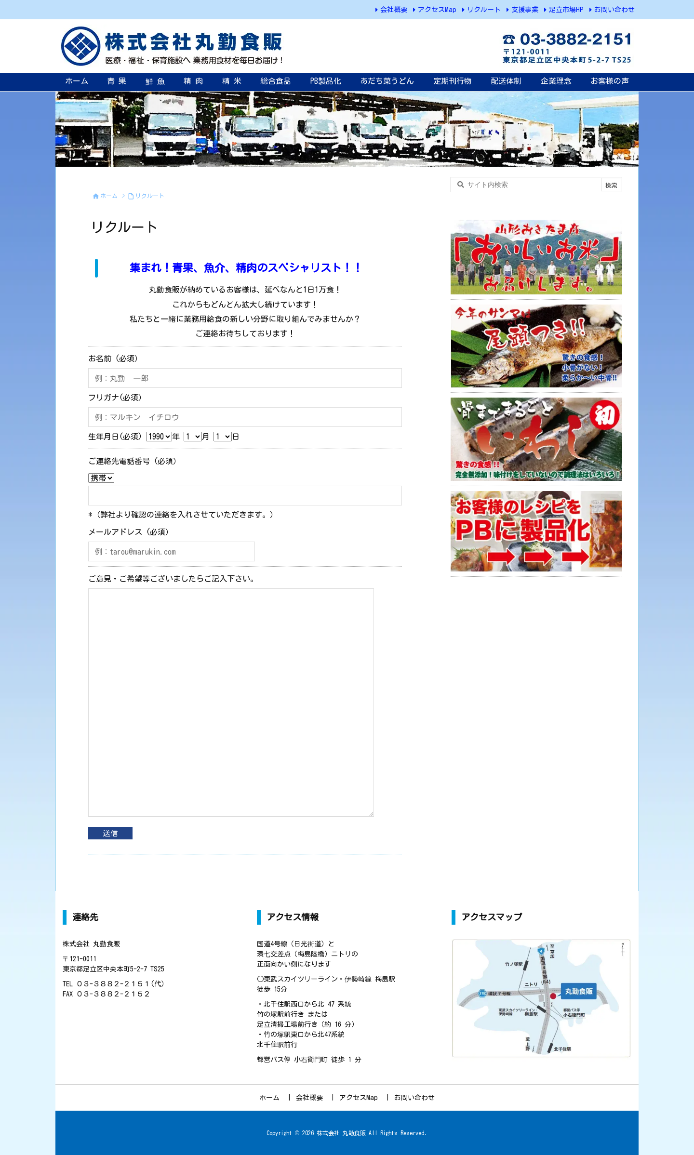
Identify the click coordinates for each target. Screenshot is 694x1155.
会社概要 (393, 9)
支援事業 (524, 9)
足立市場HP (566, 9)
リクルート (484, 9)
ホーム (109, 196)
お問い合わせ (614, 9)
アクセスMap (437, 9)
